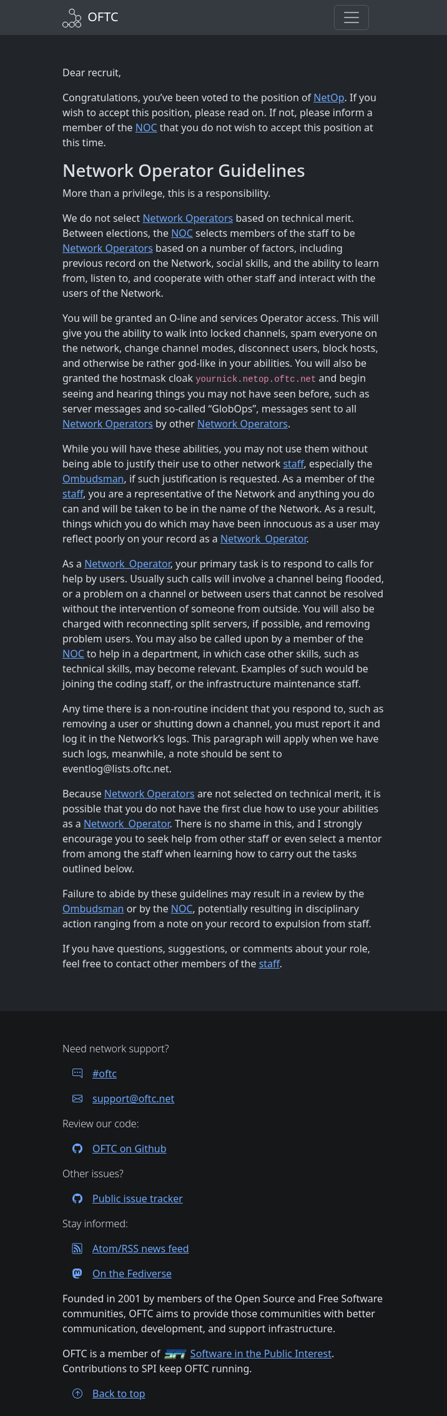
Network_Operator (263, 539)
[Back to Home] (90, 16)
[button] (351, 17)
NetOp (328, 97)
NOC (146, 127)
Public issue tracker (122, 1198)
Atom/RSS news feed (125, 1248)
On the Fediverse (117, 1273)
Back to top (103, 1393)
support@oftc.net (118, 1098)
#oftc (89, 1073)
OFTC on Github (114, 1148)
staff (293, 464)
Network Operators (187, 218)
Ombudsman (93, 479)
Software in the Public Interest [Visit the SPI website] (261, 1353)
